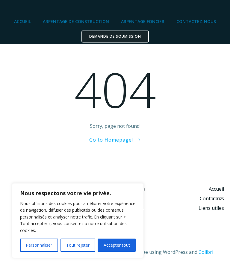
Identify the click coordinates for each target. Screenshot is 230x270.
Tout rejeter (78, 245)
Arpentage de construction (76, 21)
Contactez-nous (196, 21)
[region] (78, 220)
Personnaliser (39, 245)
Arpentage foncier (142, 21)
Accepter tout (117, 245)
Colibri (206, 252)
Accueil (22, 21)
